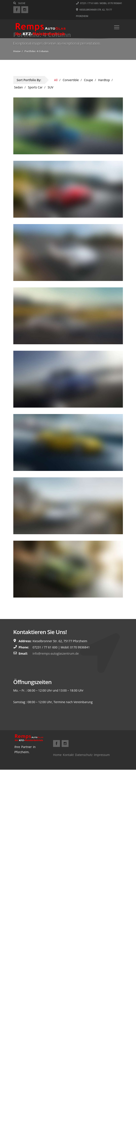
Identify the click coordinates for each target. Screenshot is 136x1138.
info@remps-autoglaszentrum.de (56, 653)
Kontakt (68, 755)
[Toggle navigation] (117, 27)
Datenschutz (83, 755)
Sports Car (35, 87)
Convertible (71, 80)
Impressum (102, 755)
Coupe (88, 80)
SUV (50, 87)
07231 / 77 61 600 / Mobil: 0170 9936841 (99, 3)
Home (57, 755)
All (56, 80)
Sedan (18, 87)
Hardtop (104, 80)
